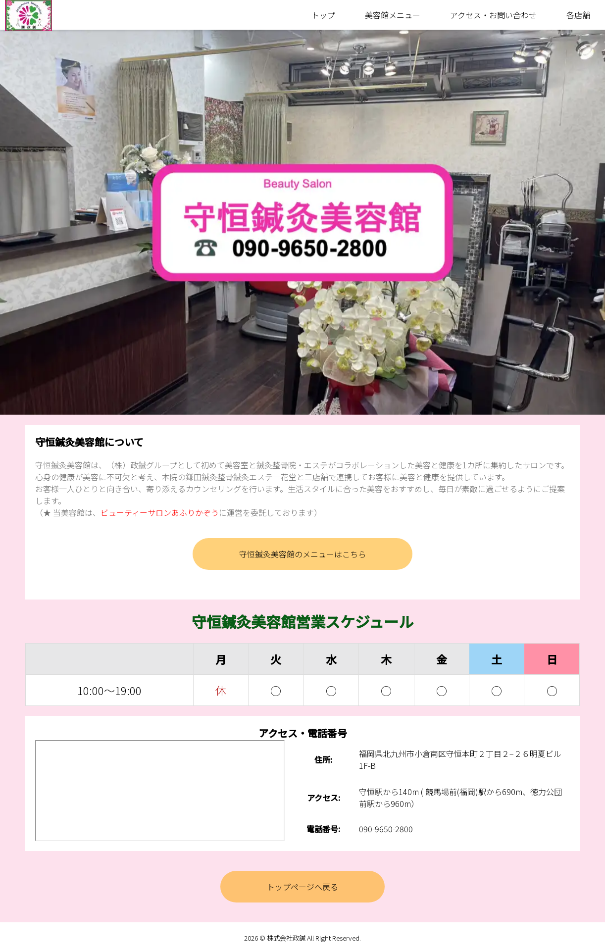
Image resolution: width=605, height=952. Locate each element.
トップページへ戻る (302, 887)
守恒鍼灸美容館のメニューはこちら (302, 554)
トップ (323, 15)
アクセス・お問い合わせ (493, 15)
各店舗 (578, 15)
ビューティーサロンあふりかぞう (160, 512)
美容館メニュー (392, 15)
